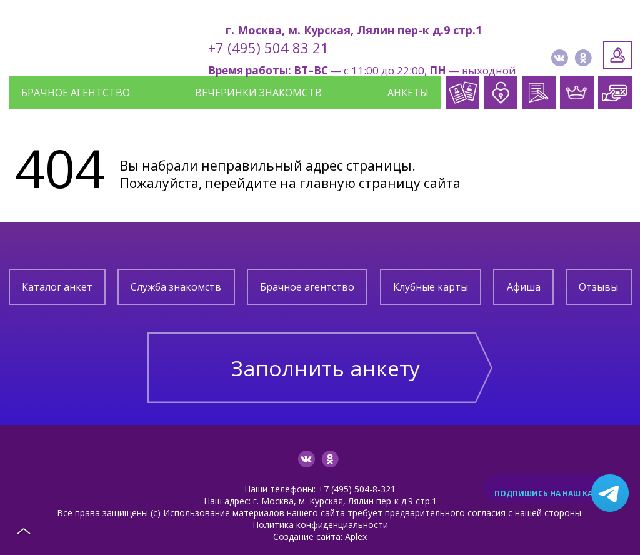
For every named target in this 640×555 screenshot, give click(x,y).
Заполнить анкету (326, 360)
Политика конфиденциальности (320, 509)
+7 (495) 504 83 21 (268, 47)
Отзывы (598, 287)
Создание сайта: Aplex (320, 521)
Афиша (524, 287)
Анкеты (408, 92)
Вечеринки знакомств (258, 92)
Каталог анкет (57, 287)
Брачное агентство (75, 92)
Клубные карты (430, 287)
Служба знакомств (176, 287)
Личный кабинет (617, 55)
